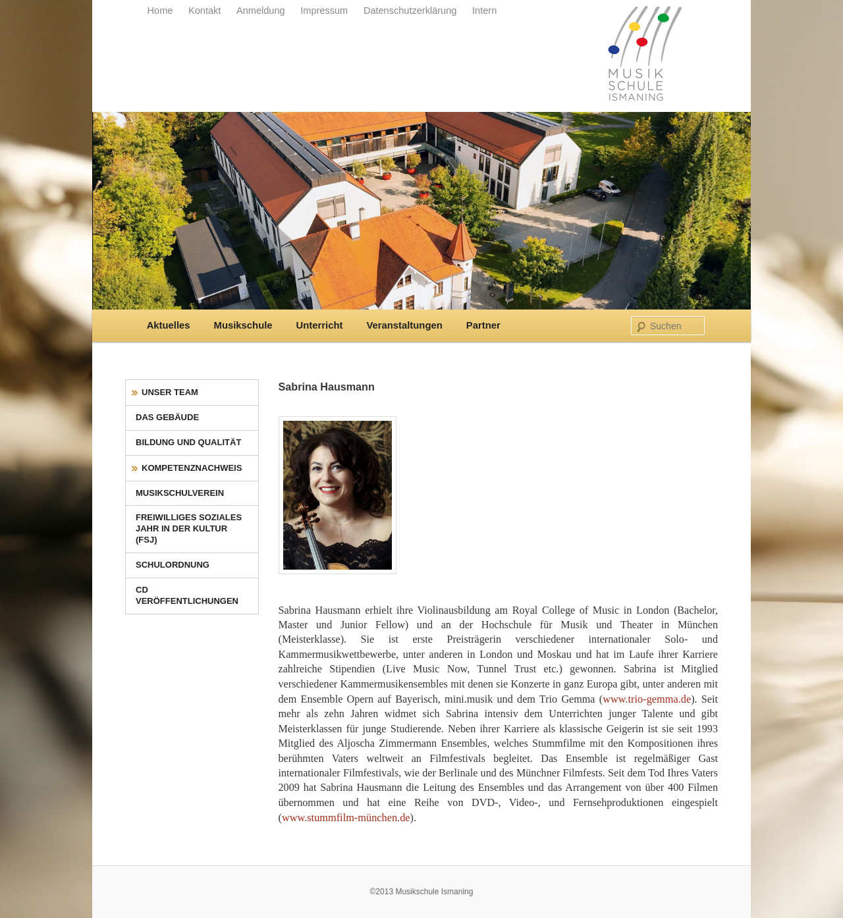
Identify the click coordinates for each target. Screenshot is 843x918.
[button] (29, 889)
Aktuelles (168, 325)
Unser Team (170, 392)
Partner (483, 325)
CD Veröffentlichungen (187, 595)
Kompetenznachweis (192, 468)
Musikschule (243, 325)
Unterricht (319, 325)
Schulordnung (172, 565)
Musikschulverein (180, 493)
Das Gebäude (167, 417)
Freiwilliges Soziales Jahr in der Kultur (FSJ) (189, 528)
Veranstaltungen (404, 325)
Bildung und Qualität (188, 442)
